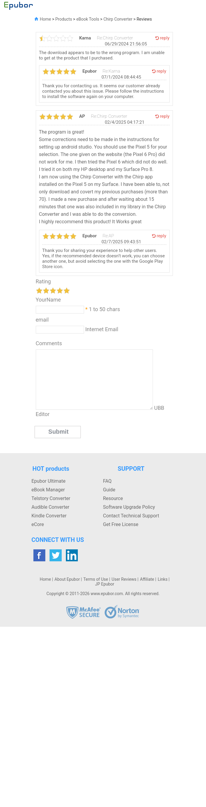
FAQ (107, 481)
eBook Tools (87, 19)
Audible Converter (50, 507)
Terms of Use (95, 579)
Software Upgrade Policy (129, 507)
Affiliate (147, 579)
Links (163, 579)
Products (63, 19)
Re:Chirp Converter (115, 38)
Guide (109, 490)
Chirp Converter (117, 19)
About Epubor (67, 579)
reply (164, 38)
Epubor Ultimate (49, 481)
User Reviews (123, 579)
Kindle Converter (49, 516)
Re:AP (108, 236)
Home (45, 19)
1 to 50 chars (104, 309)
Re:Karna (111, 71)
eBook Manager (48, 490)
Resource (113, 498)
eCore (38, 524)
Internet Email (101, 329)
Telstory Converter (51, 498)
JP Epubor (104, 584)
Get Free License (120, 524)
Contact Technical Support (131, 516)
